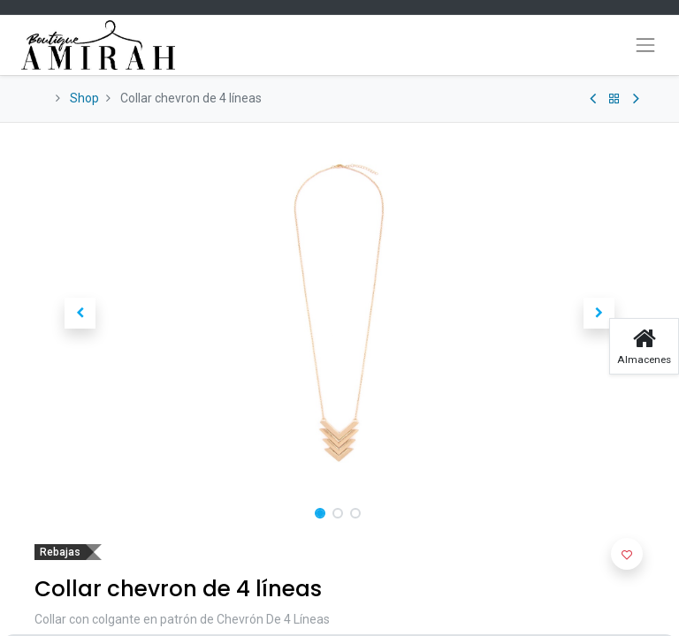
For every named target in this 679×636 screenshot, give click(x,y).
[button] (80, 313)
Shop (84, 98)
